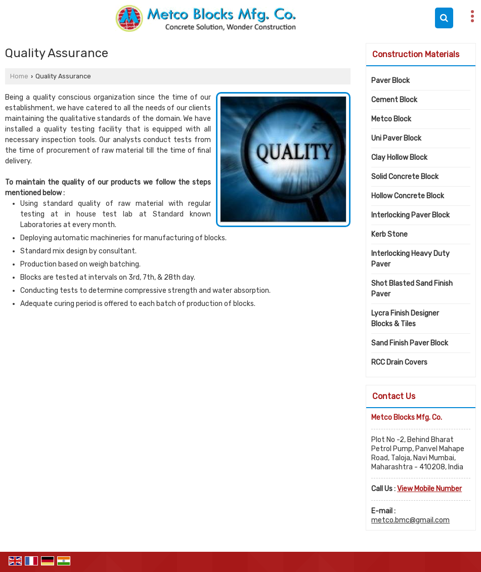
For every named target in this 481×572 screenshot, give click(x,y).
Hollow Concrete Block (407, 196)
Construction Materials (415, 54)
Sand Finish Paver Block (409, 343)
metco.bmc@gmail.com (410, 520)
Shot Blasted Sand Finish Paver (412, 288)
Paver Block (390, 80)
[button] (429, 489)
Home (19, 76)
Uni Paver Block (396, 138)
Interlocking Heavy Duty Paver (410, 259)
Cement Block (394, 100)
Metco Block (391, 119)
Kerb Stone (389, 234)
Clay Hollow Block (399, 157)
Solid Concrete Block (405, 176)
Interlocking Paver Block (410, 215)
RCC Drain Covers (399, 362)
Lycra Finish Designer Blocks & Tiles (405, 318)
